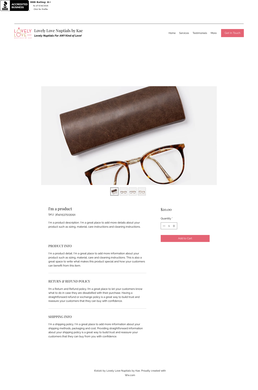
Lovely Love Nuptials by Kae (58, 30)
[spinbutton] (169, 226)
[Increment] (174, 226)
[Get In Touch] (232, 33)
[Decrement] (163, 226)
